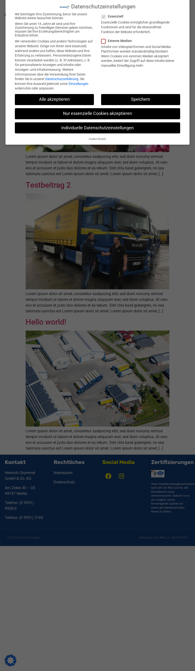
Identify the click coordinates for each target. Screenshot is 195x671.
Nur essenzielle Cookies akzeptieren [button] (97, 113)
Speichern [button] (140, 99)
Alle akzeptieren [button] (54, 99)
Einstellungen (78, 84)
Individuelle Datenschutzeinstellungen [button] (97, 127)
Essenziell (113, 16)
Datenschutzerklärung (61, 79)
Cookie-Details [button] (97, 139)
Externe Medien (118, 41)
